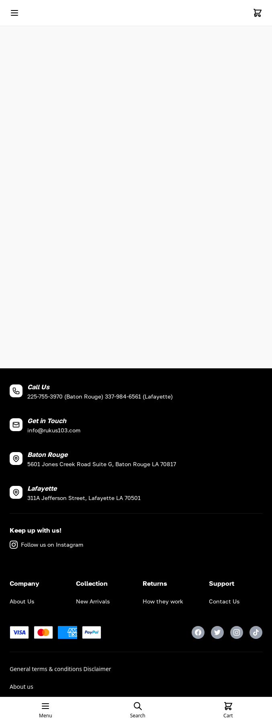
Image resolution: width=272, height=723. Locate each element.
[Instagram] (236, 632)
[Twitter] (217, 632)
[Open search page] (138, 710)
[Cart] (258, 13)
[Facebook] (198, 632)
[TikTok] (256, 632)
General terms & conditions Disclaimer (60, 669)
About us (21, 686)
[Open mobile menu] (14, 13)
